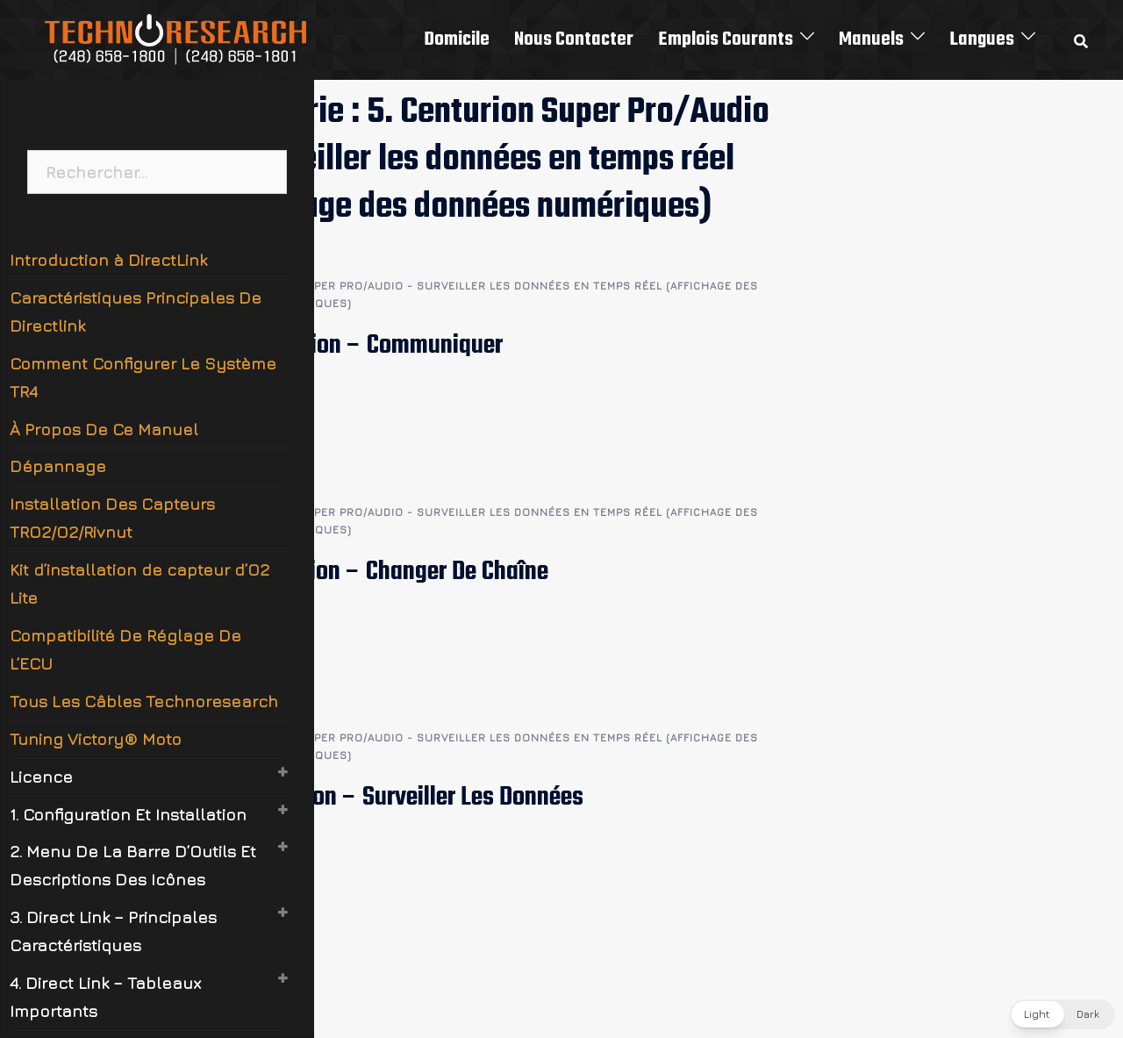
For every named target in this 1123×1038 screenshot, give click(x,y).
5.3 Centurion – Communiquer (357, 346)
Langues (981, 39)
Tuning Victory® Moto (96, 738)
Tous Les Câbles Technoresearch (144, 701)
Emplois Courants (725, 39)
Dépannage (58, 466)
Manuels (871, 39)
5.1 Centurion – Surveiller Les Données (397, 797)
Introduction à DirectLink (108, 259)
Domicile (457, 39)
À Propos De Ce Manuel (104, 429)
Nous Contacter (573, 39)
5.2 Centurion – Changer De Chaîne (379, 572)
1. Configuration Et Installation (128, 814)
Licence (41, 776)
